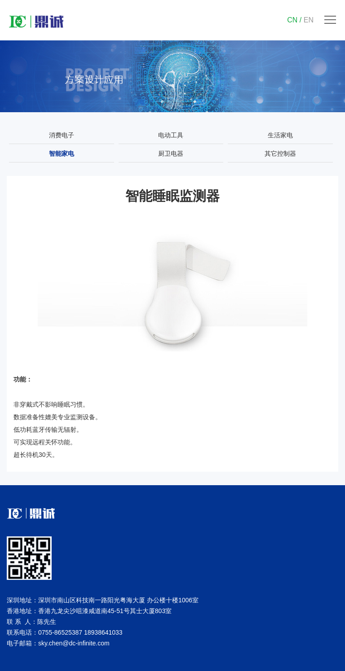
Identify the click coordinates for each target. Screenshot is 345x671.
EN (309, 20)
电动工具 (170, 135)
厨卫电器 (170, 153)
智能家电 (61, 153)
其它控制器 (280, 153)
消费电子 (61, 135)
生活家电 (280, 135)
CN (292, 20)
